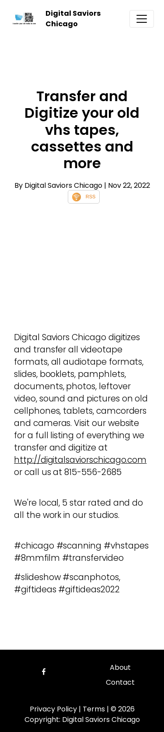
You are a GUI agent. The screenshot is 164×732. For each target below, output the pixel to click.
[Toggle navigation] (141, 19)
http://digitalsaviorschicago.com (80, 460)
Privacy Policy (53, 709)
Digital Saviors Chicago (73, 18)
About (120, 667)
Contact (120, 682)
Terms (94, 709)
